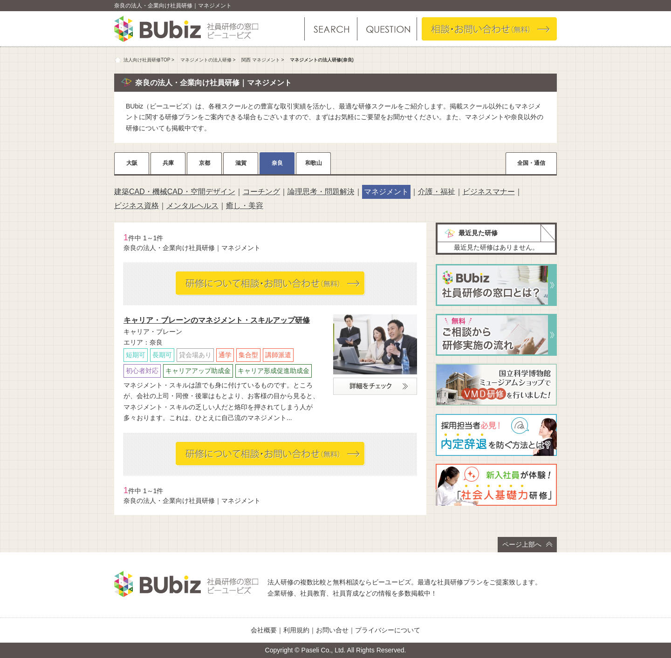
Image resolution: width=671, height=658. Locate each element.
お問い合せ (332, 630)
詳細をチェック (375, 386)
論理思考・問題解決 (321, 192)
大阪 (131, 163)
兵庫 (168, 163)
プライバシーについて (387, 630)
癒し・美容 (244, 206)
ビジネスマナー (489, 192)
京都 (204, 163)
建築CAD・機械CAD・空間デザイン (174, 192)
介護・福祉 (436, 192)
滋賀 (240, 163)
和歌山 (313, 163)
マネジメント (386, 192)
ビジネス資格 (136, 206)
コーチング (261, 192)
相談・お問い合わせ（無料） (489, 29)
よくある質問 (386, 29)
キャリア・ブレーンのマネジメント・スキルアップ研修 (216, 320)
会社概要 (264, 630)
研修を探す (331, 29)
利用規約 (296, 630)
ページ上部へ (527, 544)
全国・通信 (531, 163)
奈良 (277, 163)
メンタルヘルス (192, 206)
